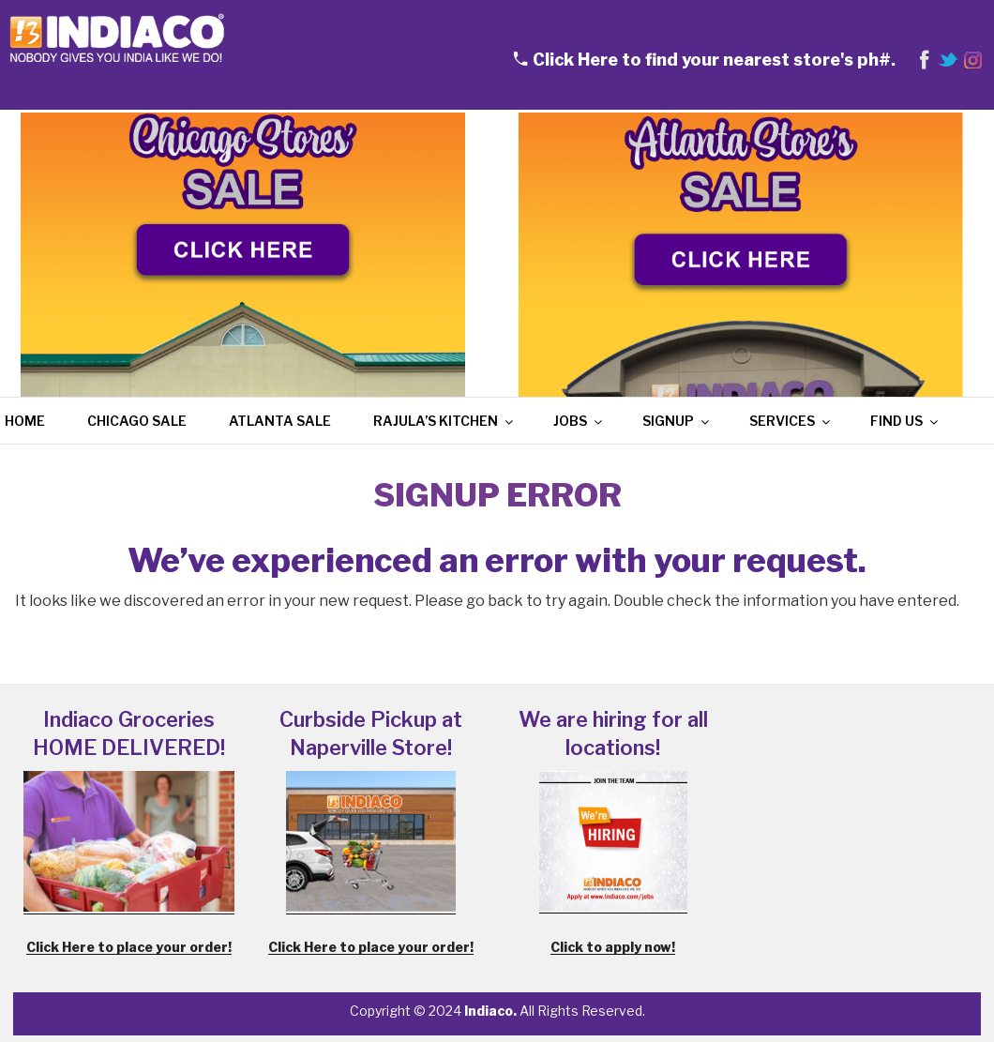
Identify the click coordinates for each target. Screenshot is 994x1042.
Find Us (905, 421)
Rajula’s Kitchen (444, 421)
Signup (677, 421)
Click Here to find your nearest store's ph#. (714, 59)
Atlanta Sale (280, 421)
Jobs (579, 421)
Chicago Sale (137, 421)
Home (25, 421)
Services (791, 421)
